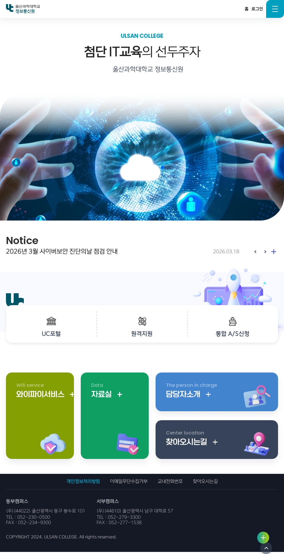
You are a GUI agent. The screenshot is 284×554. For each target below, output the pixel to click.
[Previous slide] (255, 251)
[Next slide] (264, 251)
